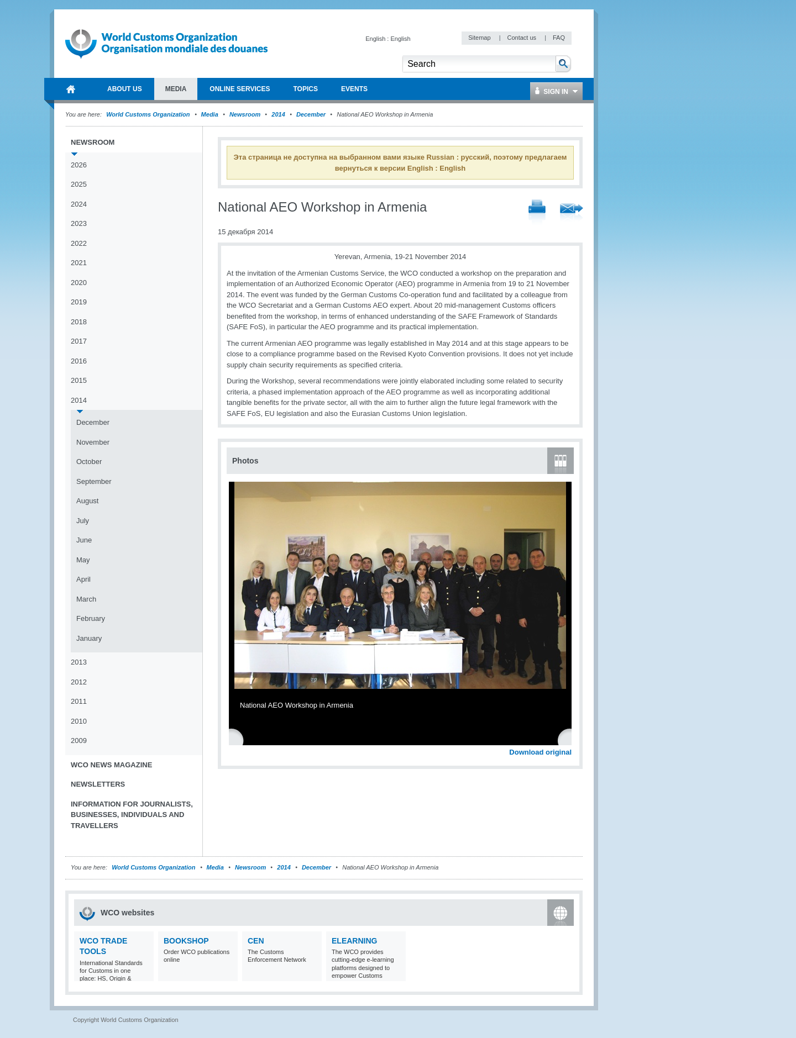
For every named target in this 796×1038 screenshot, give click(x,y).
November (92, 442)
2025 (79, 184)
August (87, 501)
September (94, 481)
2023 (79, 223)
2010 (79, 721)
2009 (79, 740)
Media (209, 114)
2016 (79, 361)
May (83, 560)
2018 (79, 322)
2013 (79, 662)
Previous (238, 739)
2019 (79, 302)
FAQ (559, 37)
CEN (256, 940)
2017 (79, 341)
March (86, 599)
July (82, 521)
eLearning (354, 940)
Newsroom (244, 114)
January (89, 638)
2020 (79, 282)
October (89, 461)
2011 (79, 701)
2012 (79, 682)
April (83, 579)
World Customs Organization (148, 114)
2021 (79, 263)
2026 (79, 165)
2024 (79, 204)
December (311, 114)
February (90, 618)
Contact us (522, 37)
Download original (540, 752)
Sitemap (480, 37)
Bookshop (186, 940)
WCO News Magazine (111, 765)
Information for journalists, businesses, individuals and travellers (132, 815)
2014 (278, 114)
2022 (79, 243)
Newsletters (98, 784)
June (84, 540)
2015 (79, 380)
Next (569, 739)
